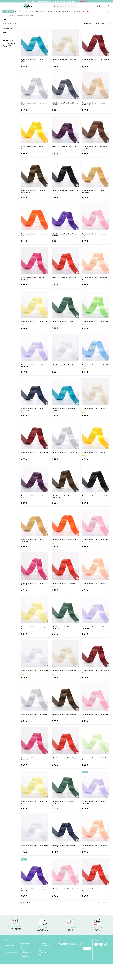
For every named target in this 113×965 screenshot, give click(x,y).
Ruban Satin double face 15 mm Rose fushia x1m (33, 584)
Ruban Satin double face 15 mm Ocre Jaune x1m (32, 540)
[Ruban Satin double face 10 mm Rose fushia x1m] (34, 260)
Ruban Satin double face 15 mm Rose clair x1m (95, 540)
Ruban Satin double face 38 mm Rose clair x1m (65, 889)
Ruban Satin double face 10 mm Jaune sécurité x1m (94, 103)
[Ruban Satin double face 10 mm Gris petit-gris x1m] (65, 85)
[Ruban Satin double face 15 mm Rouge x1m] (65, 566)
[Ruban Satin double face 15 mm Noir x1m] (95, 478)
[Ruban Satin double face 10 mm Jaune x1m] (34, 129)
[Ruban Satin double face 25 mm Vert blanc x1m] (95, 740)
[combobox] (65, 6)
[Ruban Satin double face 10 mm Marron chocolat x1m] (34, 173)
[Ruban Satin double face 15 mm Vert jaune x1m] (34, 609)
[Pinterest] (106, 944)
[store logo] (27, 6)
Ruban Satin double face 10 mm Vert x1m (95, 321)
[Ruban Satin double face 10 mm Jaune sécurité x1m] (95, 85)
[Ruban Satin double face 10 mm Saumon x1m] (95, 260)
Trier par (96, 23)
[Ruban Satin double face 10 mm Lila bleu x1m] (65, 129)
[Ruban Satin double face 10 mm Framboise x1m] (95, 42)
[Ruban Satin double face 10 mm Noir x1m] (65, 173)
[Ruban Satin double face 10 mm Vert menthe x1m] (65, 304)
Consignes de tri (8, 955)
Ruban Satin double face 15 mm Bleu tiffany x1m (63, 409)
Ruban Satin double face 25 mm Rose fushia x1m (33, 758)
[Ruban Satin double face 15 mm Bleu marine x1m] (34, 391)
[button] (98, 6)
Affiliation (41, 955)
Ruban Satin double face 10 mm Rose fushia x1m (33, 278)
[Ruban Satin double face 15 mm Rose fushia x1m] (34, 566)
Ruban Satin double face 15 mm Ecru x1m (95, 408)
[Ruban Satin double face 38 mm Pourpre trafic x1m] (34, 871)
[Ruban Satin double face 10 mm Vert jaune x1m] (34, 304)
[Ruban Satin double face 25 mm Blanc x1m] (34, 653)
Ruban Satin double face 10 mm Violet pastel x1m (33, 365)
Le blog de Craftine (9, 945)
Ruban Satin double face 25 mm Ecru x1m (65, 670)
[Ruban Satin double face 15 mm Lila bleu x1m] (34, 478)
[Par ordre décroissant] (109, 24)
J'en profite (83, 1)
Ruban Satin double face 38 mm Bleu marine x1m (63, 846)
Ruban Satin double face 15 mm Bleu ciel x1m (95, 365)
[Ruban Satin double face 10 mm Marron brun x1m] (95, 129)
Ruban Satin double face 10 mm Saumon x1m (95, 278)
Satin (27, 15)
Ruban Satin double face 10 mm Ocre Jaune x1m (93, 191)
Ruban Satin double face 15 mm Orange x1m (64, 540)
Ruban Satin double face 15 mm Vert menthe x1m (63, 627)
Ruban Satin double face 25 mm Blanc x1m (34, 670)
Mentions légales (25, 943)
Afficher (22, 902)
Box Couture (42, 950)
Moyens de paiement (27, 952)
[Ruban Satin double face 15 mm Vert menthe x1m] (65, 609)
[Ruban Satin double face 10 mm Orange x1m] (34, 216)
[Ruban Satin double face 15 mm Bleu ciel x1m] (95, 347)
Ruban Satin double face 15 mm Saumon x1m (95, 584)
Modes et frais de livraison (11, 952)
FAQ (22, 948)
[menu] (56, 11)
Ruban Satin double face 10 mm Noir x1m (65, 190)
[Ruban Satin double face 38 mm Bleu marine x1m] (65, 828)
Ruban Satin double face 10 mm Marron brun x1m (94, 147)
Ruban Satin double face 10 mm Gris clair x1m (34, 103)
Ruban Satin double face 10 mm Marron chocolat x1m (33, 191)
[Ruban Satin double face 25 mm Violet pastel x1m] (95, 784)
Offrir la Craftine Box (44, 945)
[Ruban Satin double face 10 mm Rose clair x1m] (95, 216)
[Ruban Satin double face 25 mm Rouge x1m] (65, 740)
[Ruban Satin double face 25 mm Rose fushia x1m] (34, 740)
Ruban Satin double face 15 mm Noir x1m (95, 496)
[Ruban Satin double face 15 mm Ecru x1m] (95, 391)
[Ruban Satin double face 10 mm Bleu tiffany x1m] (34, 42)
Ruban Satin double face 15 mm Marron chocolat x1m (64, 496)
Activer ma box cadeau (45, 948)
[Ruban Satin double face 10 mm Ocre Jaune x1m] (95, 173)
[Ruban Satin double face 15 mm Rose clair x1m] (95, 522)
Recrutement (7, 948)
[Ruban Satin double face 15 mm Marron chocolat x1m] (65, 478)
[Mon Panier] (109, 6)
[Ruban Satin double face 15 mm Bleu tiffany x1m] (65, 391)
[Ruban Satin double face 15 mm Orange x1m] (65, 522)
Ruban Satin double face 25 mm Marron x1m (64, 715)
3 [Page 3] (107, 902)
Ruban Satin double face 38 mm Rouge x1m (94, 889)
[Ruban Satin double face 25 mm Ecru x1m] (65, 653)
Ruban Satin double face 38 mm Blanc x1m (34, 845)
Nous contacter (25, 945)
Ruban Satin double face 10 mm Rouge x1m (64, 278)
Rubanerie (20, 15)
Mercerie (12, 15)
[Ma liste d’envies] (103, 6)
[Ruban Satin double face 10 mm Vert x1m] (95, 304)
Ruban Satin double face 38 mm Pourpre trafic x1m (33, 889)
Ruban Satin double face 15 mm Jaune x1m (94, 453)
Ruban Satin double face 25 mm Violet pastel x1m (94, 802)
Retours (23, 950)
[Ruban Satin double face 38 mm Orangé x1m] (95, 828)
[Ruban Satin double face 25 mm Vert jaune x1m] (34, 784)
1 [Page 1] (102, 902)
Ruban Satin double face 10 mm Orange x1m (33, 234)
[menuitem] (20, 11)
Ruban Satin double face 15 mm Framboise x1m (34, 453)
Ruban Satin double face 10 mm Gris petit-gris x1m (65, 103)
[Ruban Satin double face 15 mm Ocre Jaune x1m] (34, 522)
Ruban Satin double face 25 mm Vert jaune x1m (34, 802)
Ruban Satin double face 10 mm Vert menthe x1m (63, 322)
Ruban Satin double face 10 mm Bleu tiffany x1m (32, 60)
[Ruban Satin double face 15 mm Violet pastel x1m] (95, 609)
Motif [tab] (4, 33)
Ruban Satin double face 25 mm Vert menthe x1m (63, 802)
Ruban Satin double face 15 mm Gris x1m (65, 452)
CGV (5, 950)
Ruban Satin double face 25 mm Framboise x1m (95, 671)
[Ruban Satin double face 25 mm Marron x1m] (65, 697)
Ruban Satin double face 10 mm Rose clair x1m (95, 234)
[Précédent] (98, 903)
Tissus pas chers (43, 952)
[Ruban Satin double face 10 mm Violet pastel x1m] (34, 347)
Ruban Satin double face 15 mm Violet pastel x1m (94, 627)
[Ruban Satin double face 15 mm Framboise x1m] (34, 435)
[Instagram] (101, 944)
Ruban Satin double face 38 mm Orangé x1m (94, 846)
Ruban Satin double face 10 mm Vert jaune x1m (34, 322)
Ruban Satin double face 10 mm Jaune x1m (33, 147)
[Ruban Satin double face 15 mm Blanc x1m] (65, 347)
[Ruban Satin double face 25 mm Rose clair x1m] (95, 697)
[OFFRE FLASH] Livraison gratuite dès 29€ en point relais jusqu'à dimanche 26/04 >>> (53, 1)
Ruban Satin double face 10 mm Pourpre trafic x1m (64, 234)
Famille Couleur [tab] (7, 28)
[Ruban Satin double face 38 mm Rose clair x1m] (65, 871)
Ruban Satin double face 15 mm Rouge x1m (64, 584)
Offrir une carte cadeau (45, 943)
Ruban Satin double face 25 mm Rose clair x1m (95, 715)
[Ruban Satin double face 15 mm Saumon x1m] (95, 566)
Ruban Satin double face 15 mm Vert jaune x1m (34, 627)
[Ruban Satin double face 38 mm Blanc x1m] (34, 828)
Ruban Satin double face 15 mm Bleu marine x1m (32, 409)
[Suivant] (110, 903)
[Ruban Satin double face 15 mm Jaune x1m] (95, 435)
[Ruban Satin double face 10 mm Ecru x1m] (65, 42)
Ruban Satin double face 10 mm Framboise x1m (95, 60)
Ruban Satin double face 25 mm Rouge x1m (64, 758)
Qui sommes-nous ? (9, 943)
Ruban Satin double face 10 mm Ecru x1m (65, 59)
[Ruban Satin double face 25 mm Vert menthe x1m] (65, 784)
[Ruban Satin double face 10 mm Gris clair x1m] (34, 85)
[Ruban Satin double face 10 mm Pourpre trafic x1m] (65, 216)
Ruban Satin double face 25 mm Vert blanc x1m (95, 758)
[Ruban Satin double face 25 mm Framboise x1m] (95, 653)
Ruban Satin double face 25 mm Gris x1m (34, 714)
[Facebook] (96, 944)
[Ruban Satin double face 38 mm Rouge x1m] (95, 871)
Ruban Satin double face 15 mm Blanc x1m (65, 365)
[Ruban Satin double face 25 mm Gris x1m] (34, 697)
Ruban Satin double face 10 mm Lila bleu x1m (64, 147)
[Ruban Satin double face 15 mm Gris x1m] (65, 435)
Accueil (4, 15)
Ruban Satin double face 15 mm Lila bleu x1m (34, 496)
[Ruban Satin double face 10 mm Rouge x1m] (65, 260)
